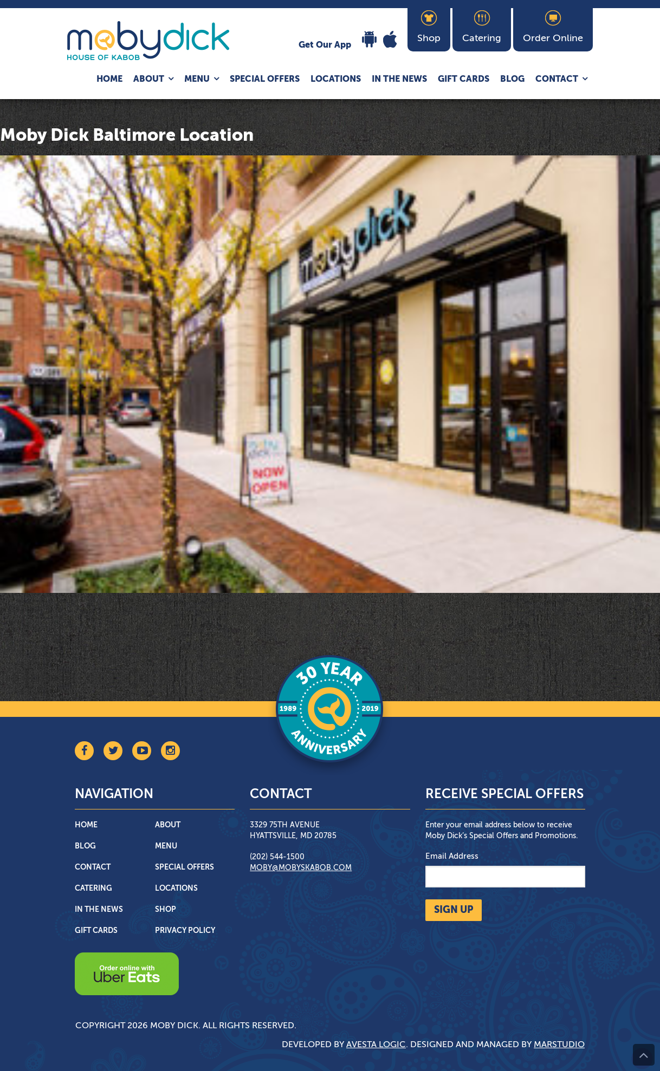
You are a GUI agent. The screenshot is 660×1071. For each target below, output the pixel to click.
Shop (165, 909)
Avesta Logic (376, 1045)
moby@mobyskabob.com (301, 868)
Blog (512, 79)
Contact (556, 79)
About (148, 79)
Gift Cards (463, 79)
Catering (93, 888)
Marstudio (559, 1045)
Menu (197, 79)
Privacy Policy (185, 931)
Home (109, 79)
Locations (335, 79)
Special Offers (265, 79)
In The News (399, 79)
